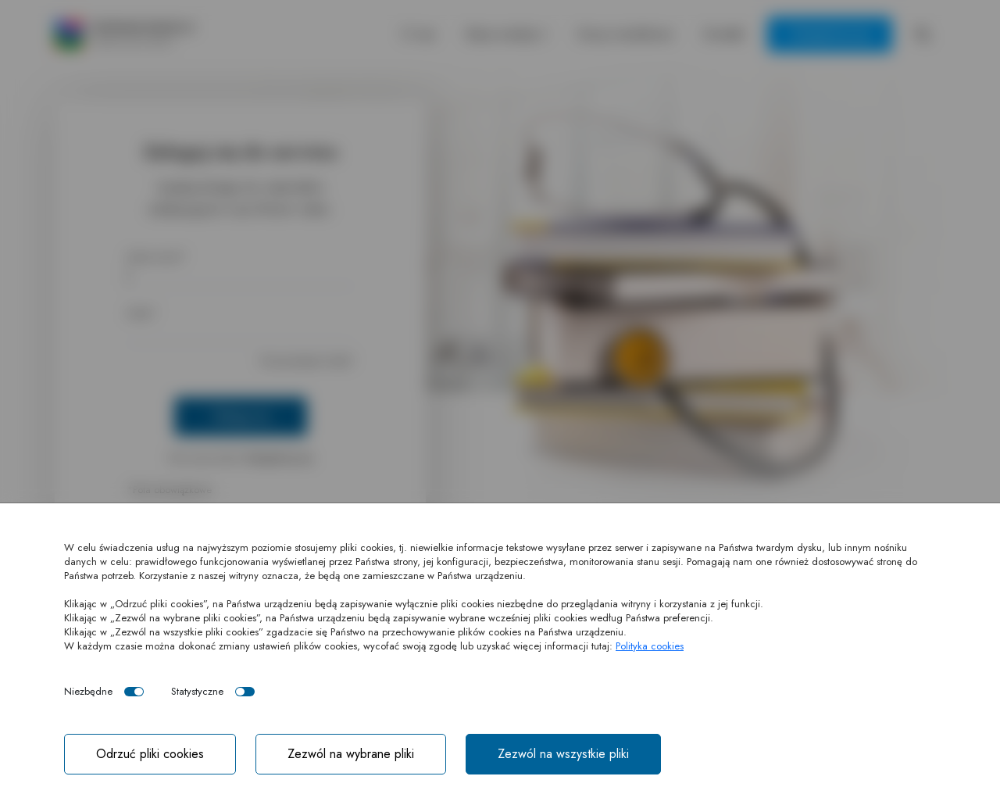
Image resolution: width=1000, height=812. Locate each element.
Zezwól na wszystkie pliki (563, 754)
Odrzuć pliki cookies (150, 754)
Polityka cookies (650, 646)
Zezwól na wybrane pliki (351, 754)
